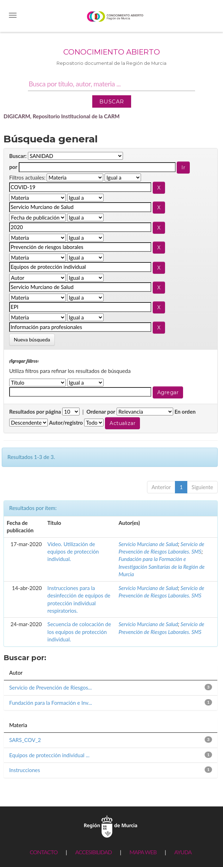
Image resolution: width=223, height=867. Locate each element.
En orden (185, 411)
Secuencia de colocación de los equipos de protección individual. (79, 631)
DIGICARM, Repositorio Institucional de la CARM (62, 116)
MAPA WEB (143, 852)
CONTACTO (44, 852)
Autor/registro (66, 422)
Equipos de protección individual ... (49, 755)
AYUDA (183, 852)
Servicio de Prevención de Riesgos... (50, 687)
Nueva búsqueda (32, 339)
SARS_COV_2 (25, 740)
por (13, 167)
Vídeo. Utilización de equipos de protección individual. (73, 551)
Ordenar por (100, 411)
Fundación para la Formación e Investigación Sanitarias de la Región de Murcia (161, 566)
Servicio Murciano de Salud (148, 544)
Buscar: (18, 156)
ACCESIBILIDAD (93, 852)
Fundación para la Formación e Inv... (50, 702)
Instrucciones (24, 770)
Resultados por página (35, 411)
